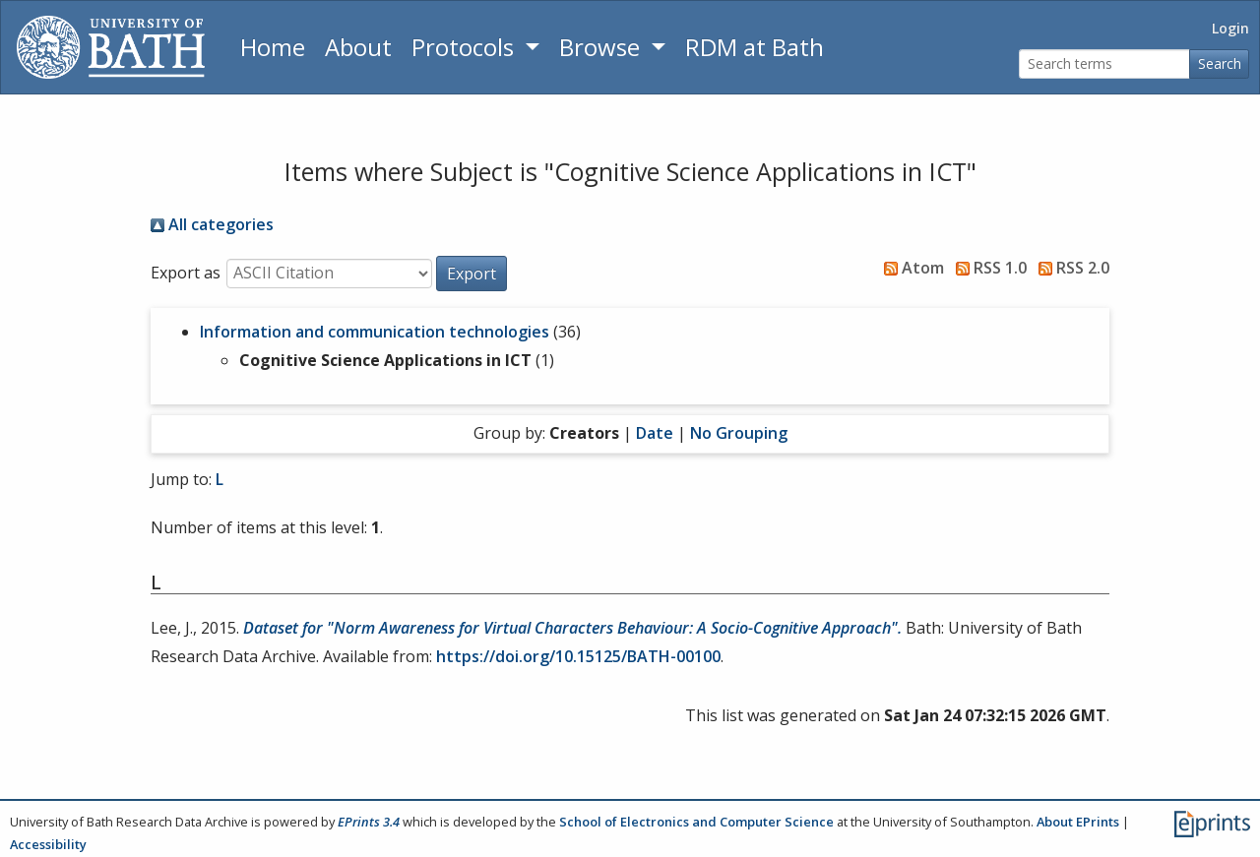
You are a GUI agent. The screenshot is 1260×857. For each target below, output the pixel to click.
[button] (471, 273)
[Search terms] (1104, 64)
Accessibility (48, 844)
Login (1230, 28)
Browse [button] (602, 47)
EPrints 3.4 (369, 821)
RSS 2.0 (1070, 267)
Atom (910, 267)
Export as (185, 272)
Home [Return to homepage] (272, 47)
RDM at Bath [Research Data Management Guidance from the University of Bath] (754, 47)
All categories (212, 224)
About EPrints (1078, 821)
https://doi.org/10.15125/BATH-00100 (578, 656)
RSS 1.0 (987, 267)
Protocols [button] (465, 47)
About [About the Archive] (358, 47)
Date (654, 433)
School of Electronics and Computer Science (696, 821)
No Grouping (739, 433)
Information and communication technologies (374, 331)
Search (1219, 63)
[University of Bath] (110, 47)
